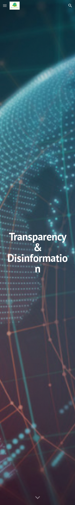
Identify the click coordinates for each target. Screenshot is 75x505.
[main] (37, 252)
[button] (5, 5)
